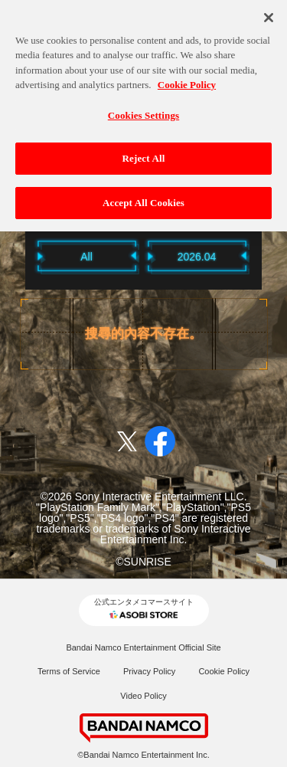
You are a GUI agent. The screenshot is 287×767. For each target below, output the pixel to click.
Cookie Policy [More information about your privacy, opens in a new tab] (187, 80)
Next (270, 255)
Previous (17, 255)
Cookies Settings (143, 110)
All (86, 257)
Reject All (143, 153)
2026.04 (197, 257)
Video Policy (143, 695)
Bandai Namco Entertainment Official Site (143, 647)
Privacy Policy (149, 671)
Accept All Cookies (143, 198)
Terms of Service (69, 671)
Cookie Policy (223, 671)
